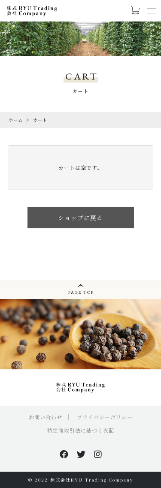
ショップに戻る (80, 217)
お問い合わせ (45, 416)
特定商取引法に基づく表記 (80, 430)
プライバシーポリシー (105, 416)
